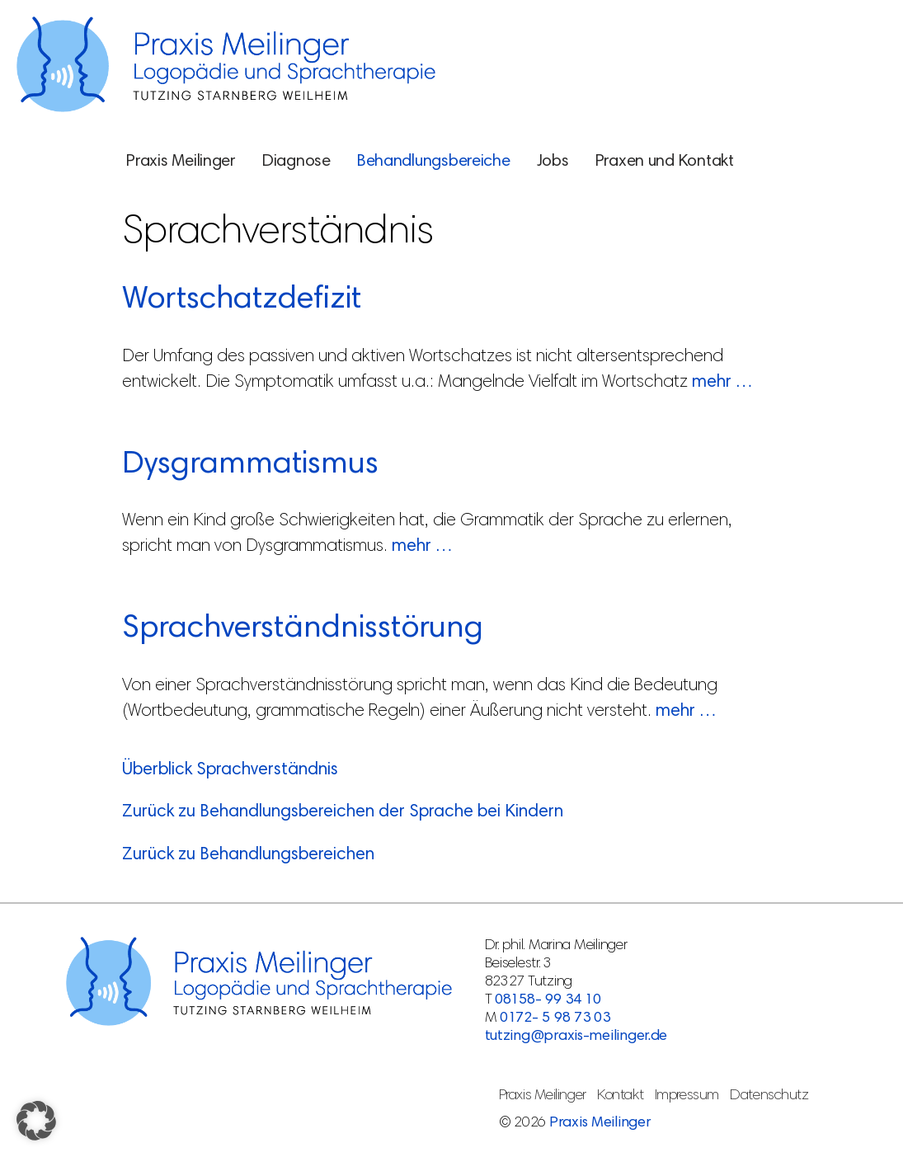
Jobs (553, 161)
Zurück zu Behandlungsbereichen (248, 855)
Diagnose (296, 161)
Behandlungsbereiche (433, 161)
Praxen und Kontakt (664, 161)
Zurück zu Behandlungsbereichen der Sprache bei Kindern (342, 812)
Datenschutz (769, 1096)
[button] (36, 1120)
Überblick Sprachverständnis (230, 770)
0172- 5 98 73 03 (555, 1018)
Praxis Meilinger (181, 161)
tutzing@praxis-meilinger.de (576, 1036)
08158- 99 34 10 (548, 1000)
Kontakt (620, 1096)
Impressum (687, 1096)
